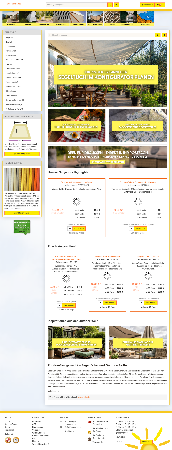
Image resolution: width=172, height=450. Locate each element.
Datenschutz (37, 427)
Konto (7, 427)
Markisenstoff (61, 24)
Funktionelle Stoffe (128, 24)
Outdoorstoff (44, 24)
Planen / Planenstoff (13, 78)
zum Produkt (79, 229)
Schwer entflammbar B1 (14, 100)
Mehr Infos (123, 433)
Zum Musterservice (21, 213)
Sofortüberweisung (73, 427)
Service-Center (11, 424)
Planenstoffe (145, 24)
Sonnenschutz (78, 24)
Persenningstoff (11, 82)
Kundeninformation (40, 436)
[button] (160, 4)
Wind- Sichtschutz (95, 24)
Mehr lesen (52, 391)
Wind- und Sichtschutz (14, 60)
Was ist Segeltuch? (40, 444)
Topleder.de (97, 442)
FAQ (34, 438)
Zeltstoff (27, 24)
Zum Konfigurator (22, 154)
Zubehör (112, 24)
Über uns (36, 441)
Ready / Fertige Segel (13, 104)
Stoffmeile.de (98, 435)
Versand (36, 430)
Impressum (37, 421)
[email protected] (125, 430)
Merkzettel (9, 430)
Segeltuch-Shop (14, 4)
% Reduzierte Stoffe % (14, 109)
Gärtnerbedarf (10, 91)
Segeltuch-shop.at (100, 428)
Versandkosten (84, 397)
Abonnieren (146, 442)
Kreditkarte (69, 431)
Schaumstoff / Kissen (13, 87)
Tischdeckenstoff (11, 73)
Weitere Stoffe (11, 96)
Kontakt (7, 421)
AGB (34, 424)
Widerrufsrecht (38, 433)
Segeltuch (10, 24)
